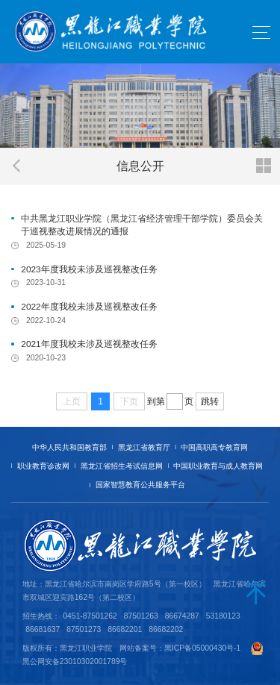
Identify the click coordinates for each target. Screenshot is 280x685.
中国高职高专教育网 (214, 447)
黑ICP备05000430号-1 (202, 648)
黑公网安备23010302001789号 (75, 661)
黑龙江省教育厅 (144, 447)
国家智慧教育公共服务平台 (140, 485)
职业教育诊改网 (43, 466)
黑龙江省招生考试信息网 (122, 466)
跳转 (210, 401)
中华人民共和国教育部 (69, 447)
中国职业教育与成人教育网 (218, 466)
